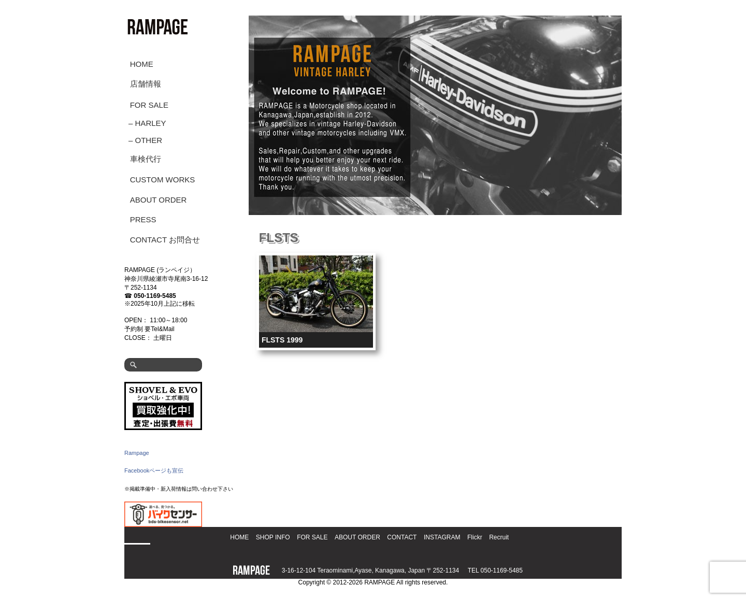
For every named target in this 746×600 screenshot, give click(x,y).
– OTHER (145, 140)
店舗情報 (145, 83)
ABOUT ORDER (158, 199)
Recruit (499, 537)
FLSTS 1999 (282, 340)
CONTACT (402, 537)
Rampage (136, 453)
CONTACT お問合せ (165, 239)
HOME (141, 64)
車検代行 (145, 158)
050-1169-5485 (155, 295)
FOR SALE (149, 105)
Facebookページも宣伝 (153, 470)
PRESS (143, 219)
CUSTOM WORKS (162, 179)
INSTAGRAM (442, 537)
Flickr (474, 537)
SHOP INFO (273, 537)
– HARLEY (147, 123)
